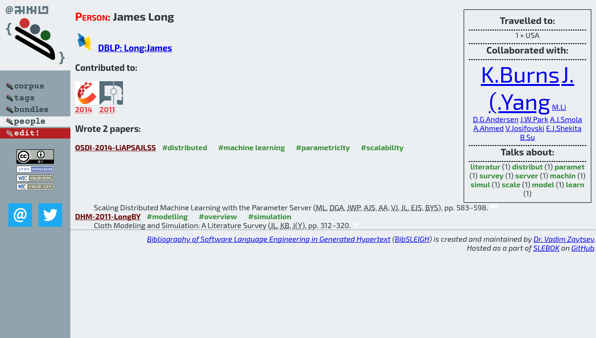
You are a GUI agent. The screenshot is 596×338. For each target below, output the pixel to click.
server (526, 175)
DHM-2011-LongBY (107, 216)
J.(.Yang (531, 87)
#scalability (382, 147)
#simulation (269, 216)
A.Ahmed (489, 127)
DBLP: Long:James (135, 47)
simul (480, 184)
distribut (527, 166)
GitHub (583, 247)
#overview (218, 216)
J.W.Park (534, 119)
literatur (485, 166)
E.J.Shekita (564, 127)
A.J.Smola (566, 119)
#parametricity (323, 147)
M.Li (559, 106)
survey (491, 175)
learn (575, 184)
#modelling (167, 216)
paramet (569, 166)
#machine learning (251, 147)
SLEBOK (546, 247)
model (543, 184)
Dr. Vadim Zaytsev (564, 238)
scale (511, 184)
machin (563, 175)
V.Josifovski (524, 127)
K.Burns (520, 73)
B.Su (527, 136)
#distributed (184, 147)
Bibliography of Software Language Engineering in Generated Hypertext (268, 238)
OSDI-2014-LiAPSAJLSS (115, 147)
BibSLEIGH (412, 238)
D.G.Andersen (496, 119)
